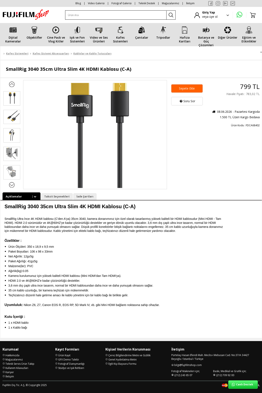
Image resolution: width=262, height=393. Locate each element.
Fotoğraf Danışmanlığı (71, 363)
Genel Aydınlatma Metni (122, 358)
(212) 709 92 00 (225, 374)
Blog (78, 3)
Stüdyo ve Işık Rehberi (71, 367)
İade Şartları (85, 196)
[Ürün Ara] (116, 15)
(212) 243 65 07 (183, 374)
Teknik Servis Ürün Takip (19, 363)
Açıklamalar (21, 196)
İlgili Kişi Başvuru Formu (122, 363)
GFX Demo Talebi (68, 358)
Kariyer (9, 371)
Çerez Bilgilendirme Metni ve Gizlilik (129, 354)
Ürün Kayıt (64, 354)
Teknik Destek (146, 3)
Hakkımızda (12, 354)
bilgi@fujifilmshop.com (188, 364)
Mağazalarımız (170, 3)
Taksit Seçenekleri (57, 196)
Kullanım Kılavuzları (16, 367)
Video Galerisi (96, 3)
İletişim (190, 3)
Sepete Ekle (187, 88)
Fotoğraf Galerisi (122, 3)
